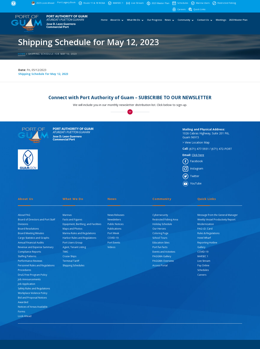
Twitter (194, 176)
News (168, 23)
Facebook (196, 161)
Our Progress (154, 23)
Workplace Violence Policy (32, 293)
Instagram (196, 168)
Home (104, 23)
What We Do (133, 23)
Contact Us (203, 23)
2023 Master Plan (238, 23)
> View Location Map (196, 142)
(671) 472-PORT (221, 149)
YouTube (196, 183)
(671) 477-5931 (199, 149)
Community (184, 23)
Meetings (221, 23)
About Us (115, 23)
